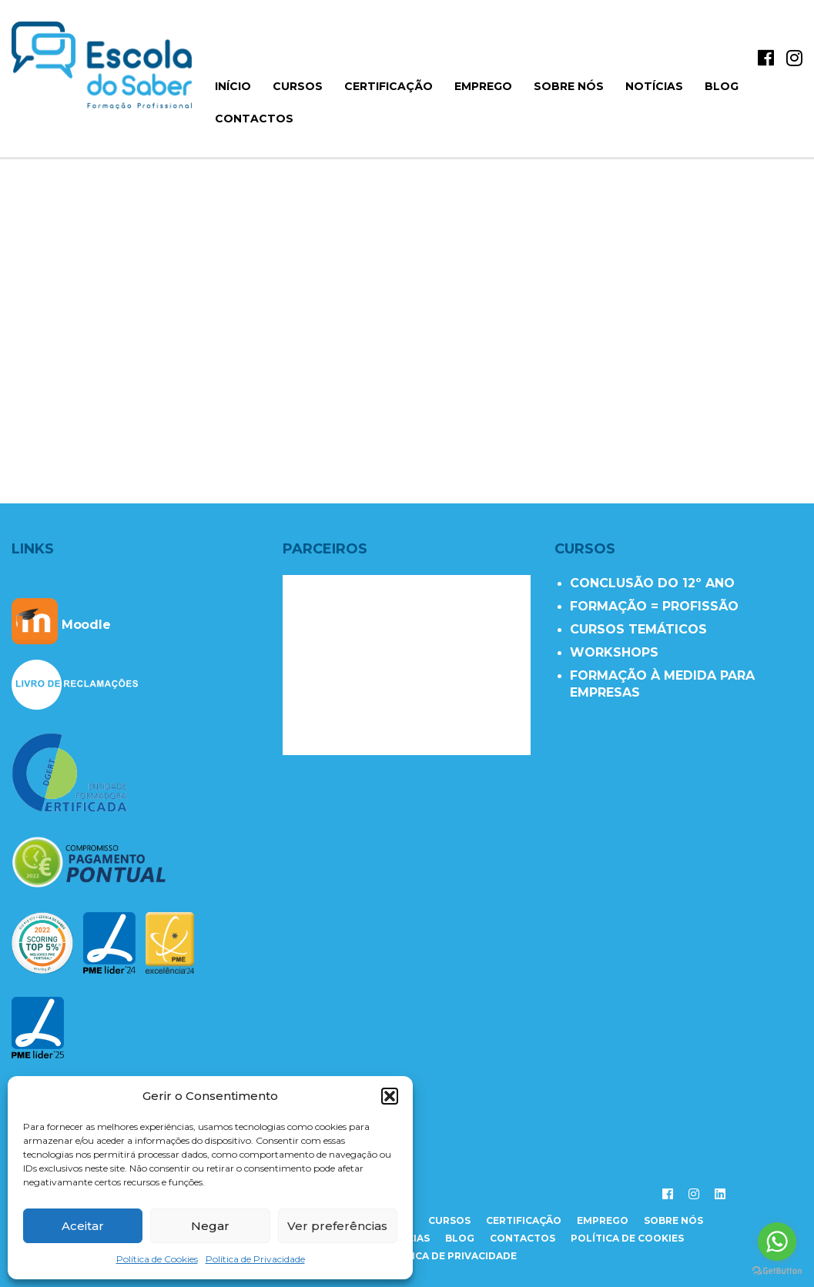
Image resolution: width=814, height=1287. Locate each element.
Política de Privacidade (255, 1259)
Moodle (61, 624)
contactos (522, 1238)
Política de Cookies (157, 1259)
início (233, 86)
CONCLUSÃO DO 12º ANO (652, 583)
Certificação (388, 86)
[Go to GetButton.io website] (777, 1271)
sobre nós (673, 1220)
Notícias (654, 86)
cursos (449, 1220)
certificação (523, 1220)
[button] (389, 1096)
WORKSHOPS (614, 652)
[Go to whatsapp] (777, 1241)
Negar (210, 1225)
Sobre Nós (569, 86)
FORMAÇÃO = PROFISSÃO (654, 606)
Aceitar (83, 1225)
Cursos (298, 86)
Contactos (254, 118)
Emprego (483, 86)
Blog (722, 86)
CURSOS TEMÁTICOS (638, 629)
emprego (602, 1220)
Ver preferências (337, 1225)
